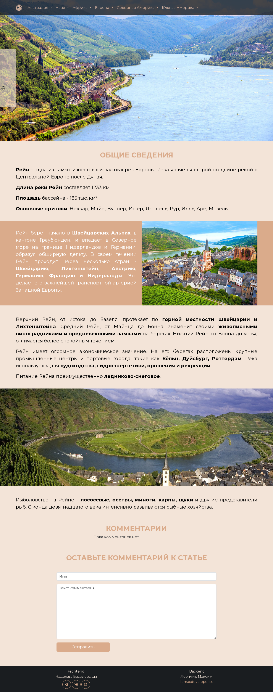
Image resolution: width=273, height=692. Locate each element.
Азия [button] (61, 7)
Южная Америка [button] (178, 7)
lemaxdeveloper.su (197, 682)
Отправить (83, 646)
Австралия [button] (38, 7)
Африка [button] (81, 7)
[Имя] (136, 576)
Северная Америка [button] (136, 7)
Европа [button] (102, 7)
